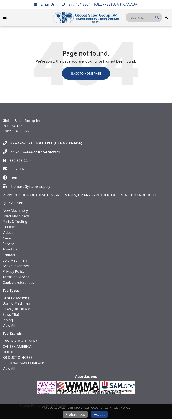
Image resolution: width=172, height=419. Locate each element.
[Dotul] (11, 177)
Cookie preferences (18, 282)
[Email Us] (44, 4)
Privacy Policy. (120, 407)
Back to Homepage (86, 73)
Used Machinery (16, 216)
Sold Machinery (15, 260)
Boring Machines (16, 303)
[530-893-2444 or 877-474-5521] (31, 151)
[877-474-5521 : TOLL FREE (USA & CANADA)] (100, 4)
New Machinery (15, 210)
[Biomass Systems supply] (26, 186)
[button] (166, 17)
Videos (8, 232)
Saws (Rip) (11, 314)
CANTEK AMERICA (17, 346)
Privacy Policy (14, 271)
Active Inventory (16, 265)
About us (10, 249)
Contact (9, 254)
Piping (8, 320)
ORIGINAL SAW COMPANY (24, 363)
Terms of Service (16, 277)
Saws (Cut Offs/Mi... (18, 309)
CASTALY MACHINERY (20, 341)
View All (9, 325)
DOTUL (8, 352)
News (7, 238)
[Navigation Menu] (5, 17)
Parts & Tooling (15, 221)
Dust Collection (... (17, 297)
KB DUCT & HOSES (18, 357)
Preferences (75, 414)
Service (8, 243)
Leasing (9, 227)
